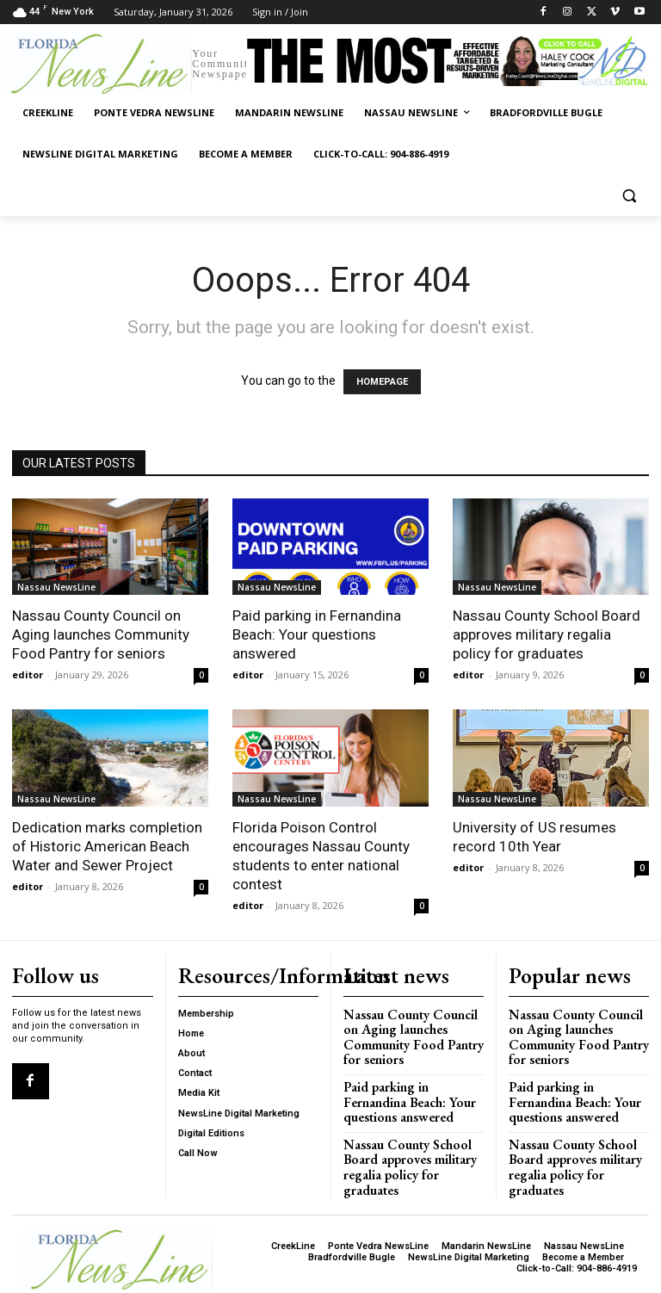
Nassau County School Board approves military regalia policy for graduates (546, 634)
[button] (628, 196)
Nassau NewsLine (56, 587)
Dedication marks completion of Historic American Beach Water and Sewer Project (107, 846)
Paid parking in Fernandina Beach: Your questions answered (316, 634)
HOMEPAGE (382, 381)
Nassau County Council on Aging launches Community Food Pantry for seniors (100, 634)
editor (27, 674)
